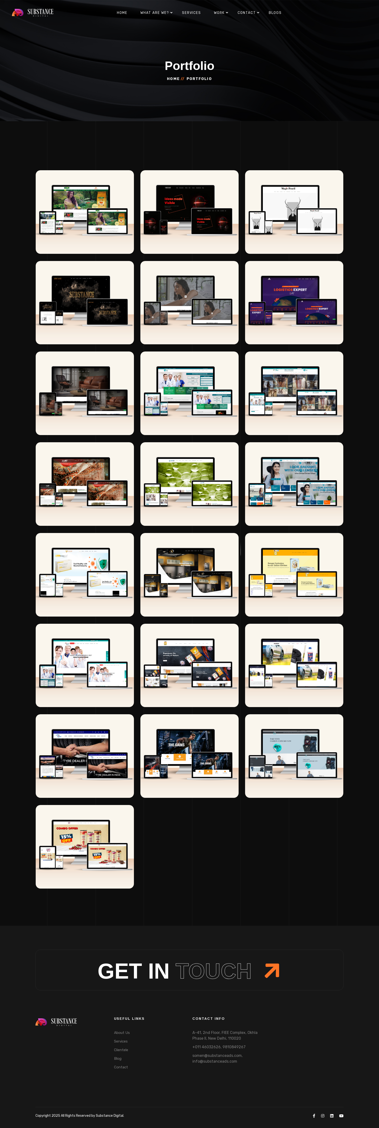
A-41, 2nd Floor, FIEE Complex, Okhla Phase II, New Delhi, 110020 (225, 1035)
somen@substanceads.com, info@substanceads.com (217, 1058)
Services (191, 13)
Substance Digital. (110, 1116)
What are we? (154, 13)
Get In (189, 971)
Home (122, 13)
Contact (247, 13)
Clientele (121, 1050)
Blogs (275, 13)
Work (219, 13)
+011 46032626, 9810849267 (219, 1047)
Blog (117, 1058)
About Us (122, 1033)
